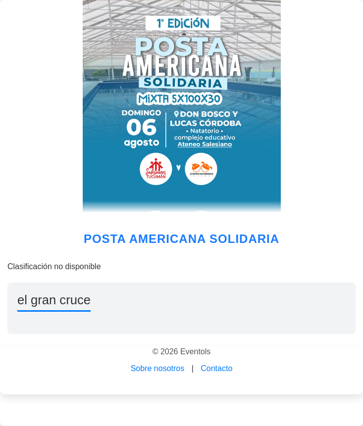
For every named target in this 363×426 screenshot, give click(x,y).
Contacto (216, 368)
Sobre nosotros (158, 368)
